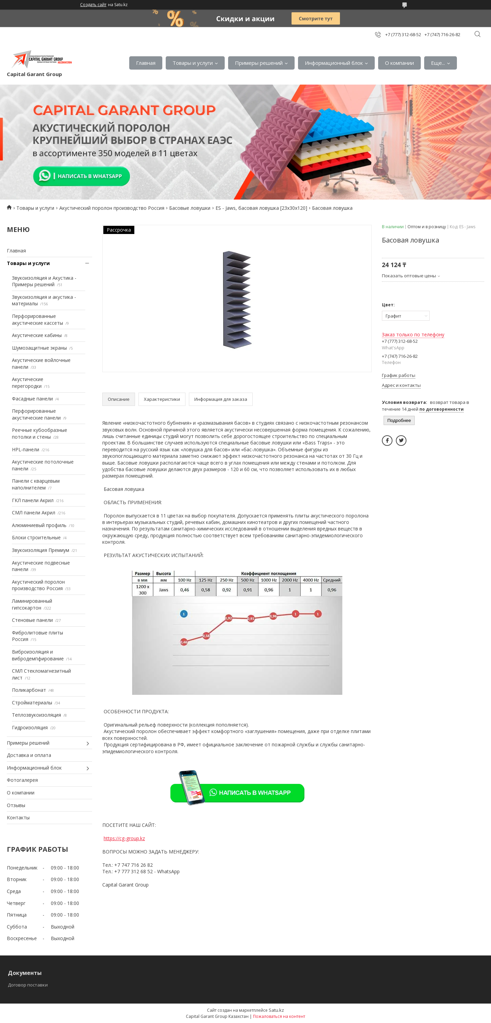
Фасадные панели (32, 398)
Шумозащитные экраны (39, 348)
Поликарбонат (29, 690)
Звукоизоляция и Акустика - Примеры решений (44, 281)
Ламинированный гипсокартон (32, 604)
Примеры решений (259, 62)
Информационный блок (334, 62)
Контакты (18, 817)
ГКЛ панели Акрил (33, 500)
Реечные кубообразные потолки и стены (39, 433)
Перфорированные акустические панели (36, 414)
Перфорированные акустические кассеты (37, 319)
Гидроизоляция (30, 727)
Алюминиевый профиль (39, 525)
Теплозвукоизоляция (36, 715)
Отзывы (16, 805)
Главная (145, 62)
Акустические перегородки (27, 382)
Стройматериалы (32, 702)
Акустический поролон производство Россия (111, 208)
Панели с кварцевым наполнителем (36, 484)
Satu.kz (276, 1010)
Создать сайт (93, 4)
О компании (399, 62)
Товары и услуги (193, 62)
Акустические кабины (37, 335)
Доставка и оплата (29, 755)
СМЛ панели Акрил (33, 512)
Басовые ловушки (189, 208)
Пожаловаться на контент (279, 1016)
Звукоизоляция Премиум (40, 550)
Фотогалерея (22, 780)
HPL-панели (25, 449)
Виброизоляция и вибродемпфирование (38, 655)
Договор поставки (28, 985)
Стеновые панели (32, 620)
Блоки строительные (36, 537)
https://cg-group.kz (124, 838)
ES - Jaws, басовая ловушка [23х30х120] (261, 208)
